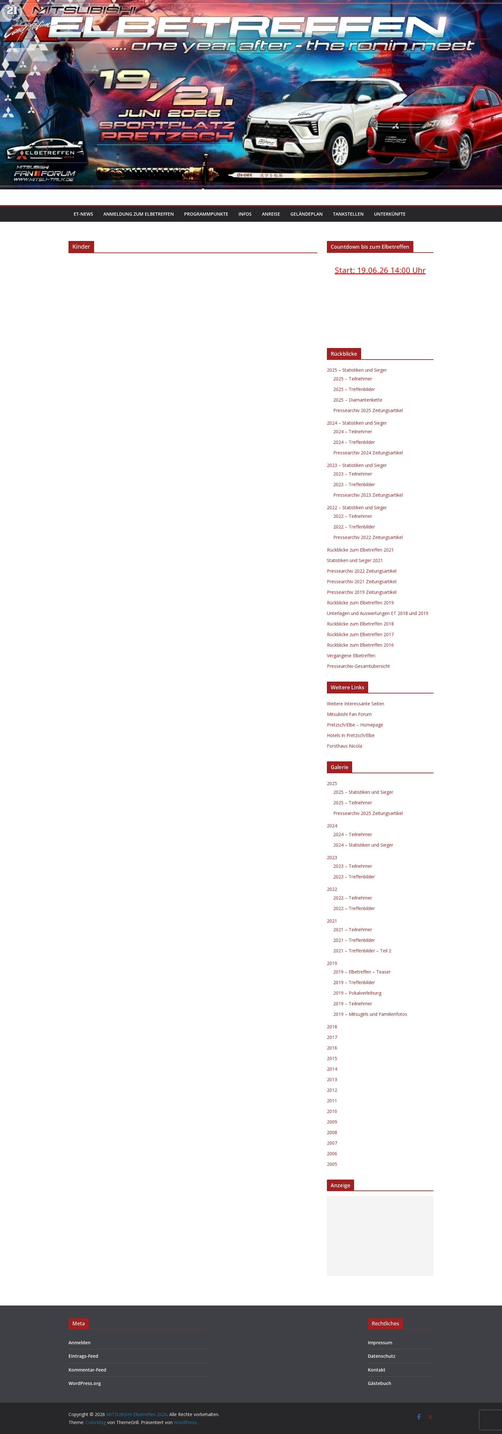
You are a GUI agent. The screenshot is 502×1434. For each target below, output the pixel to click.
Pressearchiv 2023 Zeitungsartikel (368, 495)
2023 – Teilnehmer (352, 474)
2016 (332, 1048)
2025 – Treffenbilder (354, 389)
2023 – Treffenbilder (354, 484)
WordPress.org (85, 1383)
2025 (332, 783)
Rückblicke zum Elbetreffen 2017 (360, 634)
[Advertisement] (380, 1236)
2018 (332, 1027)
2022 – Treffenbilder (354, 527)
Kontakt (376, 1370)
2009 (332, 1122)
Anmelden (80, 1342)
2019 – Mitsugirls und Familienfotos (370, 1014)
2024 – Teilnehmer (352, 431)
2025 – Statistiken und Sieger (357, 370)
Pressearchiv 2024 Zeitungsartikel (368, 453)
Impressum (380, 1342)
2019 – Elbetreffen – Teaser (362, 972)
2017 (332, 1037)
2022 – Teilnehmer (352, 516)
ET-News (83, 214)
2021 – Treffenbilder (354, 940)
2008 (332, 1132)
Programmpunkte (206, 214)
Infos (245, 214)
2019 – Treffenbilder (354, 982)
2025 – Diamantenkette (357, 400)
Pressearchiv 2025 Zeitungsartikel (368, 410)
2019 (332, 963)
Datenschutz (381, 1356)
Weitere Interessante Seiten (355, 703)
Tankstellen (348, 214)
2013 (332, 1079)
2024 (332, 826)
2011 (332, 1101)
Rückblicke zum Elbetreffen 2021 (360, 550)
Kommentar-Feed (87, 1370)
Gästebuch (379, 1383)
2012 (332, 1090)
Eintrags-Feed (83, 1356)
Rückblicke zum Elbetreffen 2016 (360, 645)
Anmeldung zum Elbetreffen (138, 214)
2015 (332, 1058)
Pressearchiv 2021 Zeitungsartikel (361, 581)
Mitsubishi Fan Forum (349, 714)
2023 (332, 857)
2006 (332, 1153)
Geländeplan (306, 214)
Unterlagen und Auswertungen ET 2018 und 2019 (377, 613)
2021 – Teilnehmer (352, 929)
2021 (332, 921)
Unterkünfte (390, 214)
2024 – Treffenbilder (354, 442)
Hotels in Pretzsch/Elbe (351, 735)
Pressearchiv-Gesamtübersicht (358, 666)
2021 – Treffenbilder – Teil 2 (362, 951)
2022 (332, 889)
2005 (332, 1164)
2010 (332, 1111)
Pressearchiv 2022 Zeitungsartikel (368, 537)
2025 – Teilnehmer (352, 379)
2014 (332, 1069)
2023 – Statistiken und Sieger (357, 465)
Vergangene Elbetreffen (351, 655)
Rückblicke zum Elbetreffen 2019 (360, 603)
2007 (332, 1143)
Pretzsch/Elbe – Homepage (355, 725)
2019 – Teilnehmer (352, 1003)
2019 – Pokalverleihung (357, 993)
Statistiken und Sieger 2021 (355, 560)
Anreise (271, 214)
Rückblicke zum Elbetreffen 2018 (360, 624)
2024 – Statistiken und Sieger (357, 423)
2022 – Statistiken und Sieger (357, 507)
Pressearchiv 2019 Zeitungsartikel (361, 592)
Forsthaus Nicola (344, 746)
